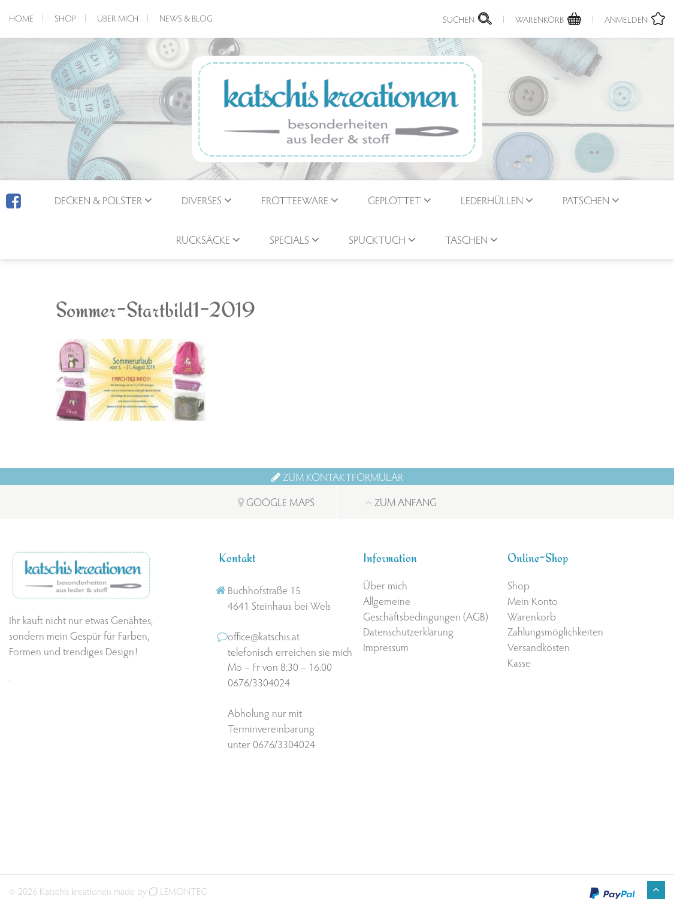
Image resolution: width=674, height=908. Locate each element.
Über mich (117, 18)
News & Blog (186, 18)
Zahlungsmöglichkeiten (555, 631)
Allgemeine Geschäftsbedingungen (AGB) (425, 608)
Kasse (519, 662)
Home (21, 18)
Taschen (466, 239)
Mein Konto (532, 600)
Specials (289, 239)
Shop (65, 18)
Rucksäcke (203, 239)
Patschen (586, 199)
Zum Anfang (401, 501)
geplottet (394, 199)
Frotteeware (294, 199)
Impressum (386, 646)
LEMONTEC (178, 891)
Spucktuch (377, 239)
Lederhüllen (492, 199)
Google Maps (276, 501)
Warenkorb (531, 616)
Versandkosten (538, 646)
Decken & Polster (98, 199)
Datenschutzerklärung (408, 631)
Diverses (202, 199)
